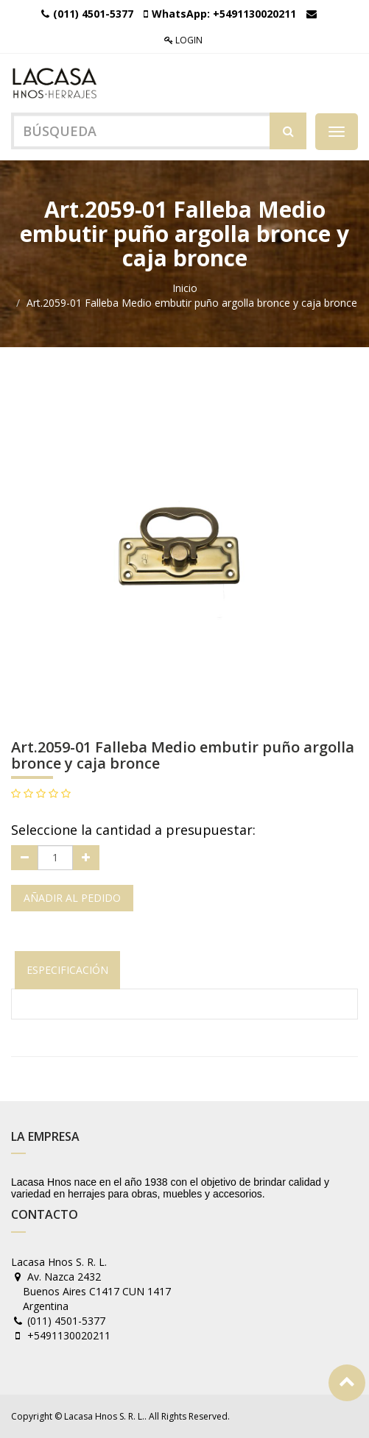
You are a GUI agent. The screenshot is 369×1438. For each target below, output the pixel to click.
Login (183, 40)
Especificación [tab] (67, 970)
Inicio (184, 288)
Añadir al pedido (72, 898)
